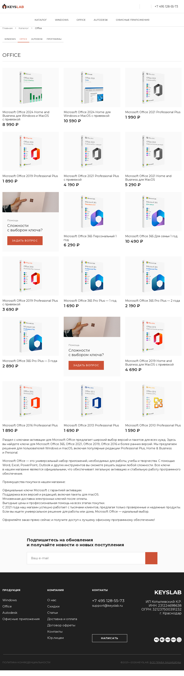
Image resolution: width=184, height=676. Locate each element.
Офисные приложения (132, 19)
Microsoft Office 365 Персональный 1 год (90, 242)
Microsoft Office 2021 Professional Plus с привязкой (91, 180)
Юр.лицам (55, 643)
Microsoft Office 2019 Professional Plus (30, 179)
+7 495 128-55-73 (108, 606)
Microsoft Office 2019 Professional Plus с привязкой (30, 306)
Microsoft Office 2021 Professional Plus (152, 113)
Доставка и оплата (62, 625)
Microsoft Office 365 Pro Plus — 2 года (152, 305)
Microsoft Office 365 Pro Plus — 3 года (29, 366)
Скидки (53, 612)
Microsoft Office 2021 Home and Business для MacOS (148, 180)
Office (81, 19)
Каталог (41, 19)
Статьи (52, 618)
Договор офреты (61, 631)
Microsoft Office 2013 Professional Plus (91, 431)
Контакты (54, 637)
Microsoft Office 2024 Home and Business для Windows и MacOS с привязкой (25, 117)
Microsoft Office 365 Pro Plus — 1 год (90, 305)
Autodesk (101, 19)
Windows (61, 19)
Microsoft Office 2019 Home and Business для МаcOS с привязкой (149, 368)
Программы (54, 39)
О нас (51, 606)
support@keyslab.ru (107, 611)
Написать (109, 643)
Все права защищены (165, 668)
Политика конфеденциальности (26, 668)
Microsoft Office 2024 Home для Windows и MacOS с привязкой (87, 115)
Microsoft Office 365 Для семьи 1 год (151, 240)
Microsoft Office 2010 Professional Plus (153, 431)
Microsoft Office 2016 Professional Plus (30, 431)
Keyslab (168, 597)
